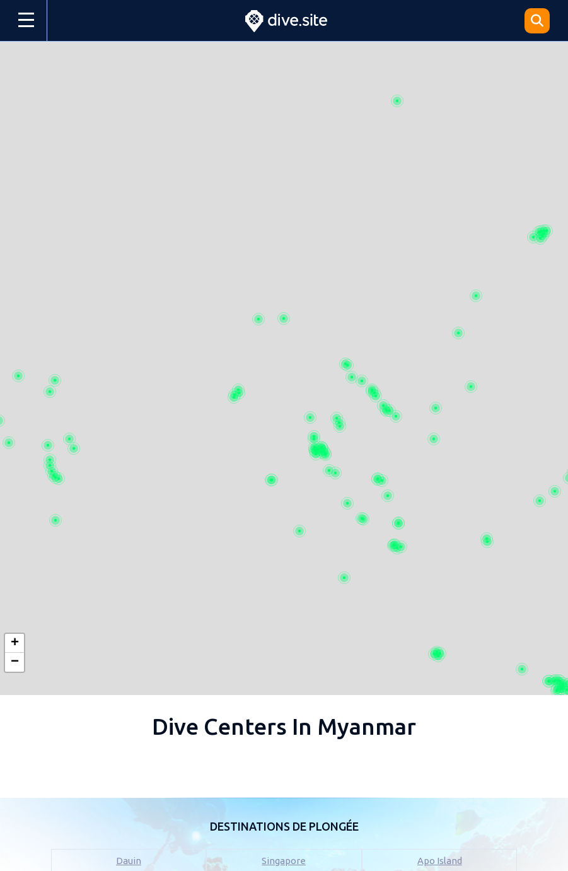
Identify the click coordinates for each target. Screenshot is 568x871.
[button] (14, 643)
